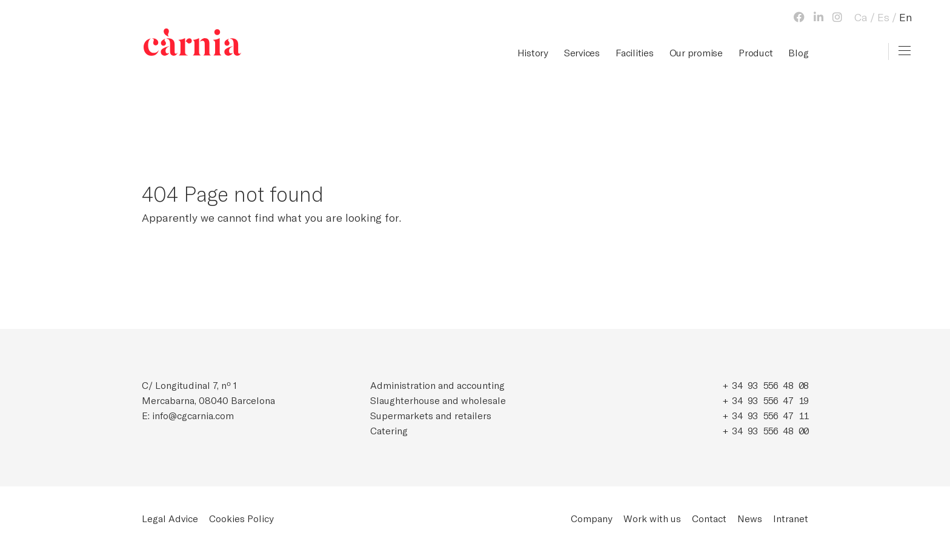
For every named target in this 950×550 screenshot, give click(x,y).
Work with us (652, 518)
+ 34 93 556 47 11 (765, 415)
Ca (861, 17)
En (905, 17)
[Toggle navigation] (904, 50)
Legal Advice (170, 518)
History (532, 52)
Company (592, 518)
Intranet (790, 518)
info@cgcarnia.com (193, 415)
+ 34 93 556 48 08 (765, 385)
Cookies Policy (241, 518)
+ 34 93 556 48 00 (765, 430)
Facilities (635, 52)
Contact (709, 518)
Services (582, 52)
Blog (798, 52)
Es (883, 17)
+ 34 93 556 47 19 (765, 400)
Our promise (696, 52)
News (749, 518)
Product (755, 52)
